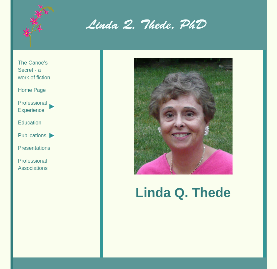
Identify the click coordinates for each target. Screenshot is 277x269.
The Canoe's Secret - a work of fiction (34, 70)
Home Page (32, 90)
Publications (32, 135)
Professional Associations (33, 164)
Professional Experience (32, 106)
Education (30, 122)
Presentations (34, 148)
